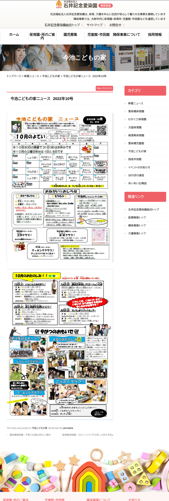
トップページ (14, 78)
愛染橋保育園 (136, 113)
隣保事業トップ (137, 227)
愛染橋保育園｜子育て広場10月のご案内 (29, 437)
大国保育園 (135, 129)
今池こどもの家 (51, 78)
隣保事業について (126, 37)
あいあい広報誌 (137, 185)
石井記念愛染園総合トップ (62, 27)
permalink (68, 430)
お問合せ (115, 27)
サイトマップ (94, 27)
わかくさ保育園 (137, 121)
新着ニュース (31, 78)
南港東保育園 (136, 137)
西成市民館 (135, 161)
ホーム (14, 37)
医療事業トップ (137, 219)
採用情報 (155, 37)
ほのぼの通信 (136, 177)
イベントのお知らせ (139, 169)
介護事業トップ (137, 235)
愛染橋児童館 (136, 145)
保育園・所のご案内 (42, 38)
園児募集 (70, 37)
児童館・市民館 (99, 37)
